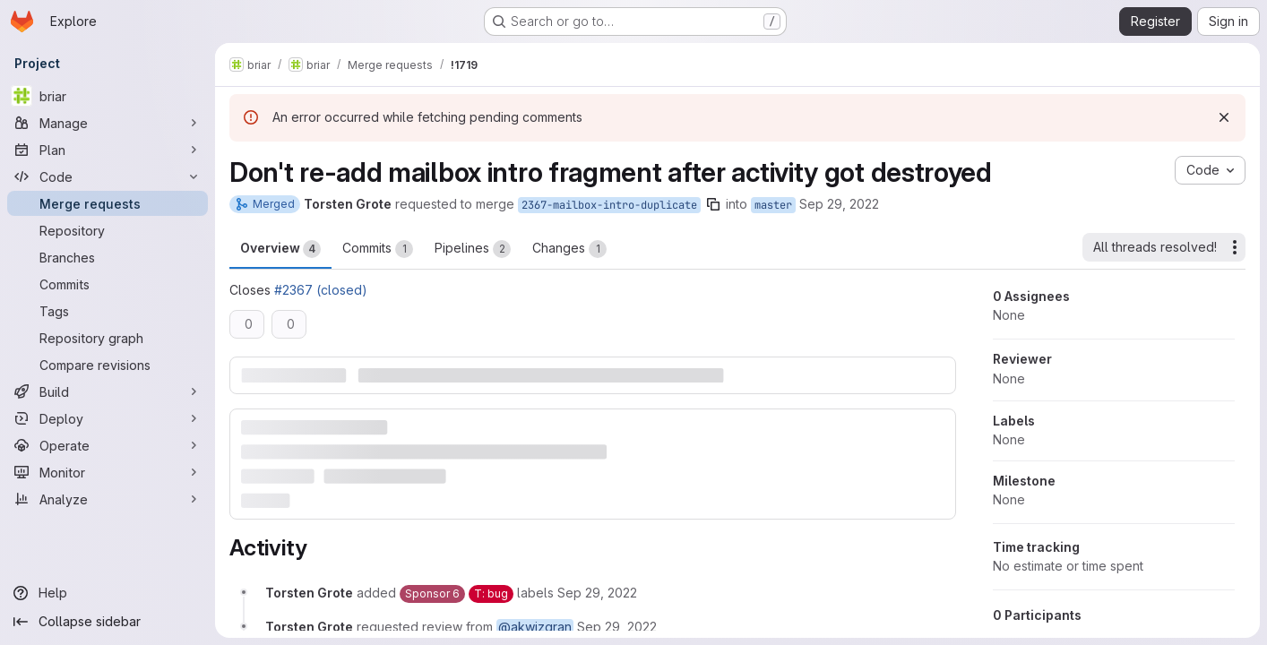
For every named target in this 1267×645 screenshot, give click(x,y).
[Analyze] (107, 499)
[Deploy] (107, 418)
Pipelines (473, 249)
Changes (569, 249)
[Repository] (107, 230)
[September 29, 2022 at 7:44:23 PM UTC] (597, 592)
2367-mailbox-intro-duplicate (609, 205)
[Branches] (107, 257)
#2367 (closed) (320, 289)
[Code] (107, 176)
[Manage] (107, 122)
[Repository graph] (107, 337)
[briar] (107, 95)
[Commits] (107, 284)
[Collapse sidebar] (107, 621)
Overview (280, 249)
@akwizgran (535, 626)
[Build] (107, 391)
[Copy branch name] (713, 204)
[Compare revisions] (107, 364)
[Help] (107, 593)
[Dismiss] (1224, 117)
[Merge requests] (107, 203)
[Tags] (107, 310)
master (773, 205)
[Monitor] (107, 472)
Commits (377, 249)
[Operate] (107, 445)
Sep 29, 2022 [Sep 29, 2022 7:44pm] (839, 203)
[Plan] (107, 149)
